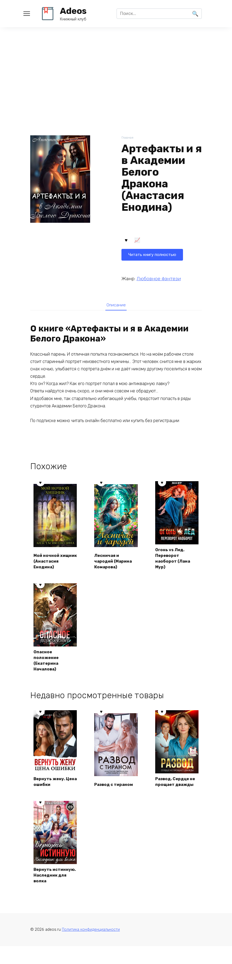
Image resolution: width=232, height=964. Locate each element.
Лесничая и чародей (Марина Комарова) (115, 562)
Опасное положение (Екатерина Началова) (47, 663)
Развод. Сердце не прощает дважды (174, 788)
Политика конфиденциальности (91, 947)
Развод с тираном (115, 794)
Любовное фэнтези (159, 278)
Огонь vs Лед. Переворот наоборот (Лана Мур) (174, 559)
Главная (127, 138)
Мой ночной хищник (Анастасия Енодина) (47, 559)
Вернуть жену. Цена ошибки (50, 791)
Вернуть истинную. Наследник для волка (51, 888)
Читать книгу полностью (154, 241)
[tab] (116, 305)
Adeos (73, 11)
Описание (116, 305)
